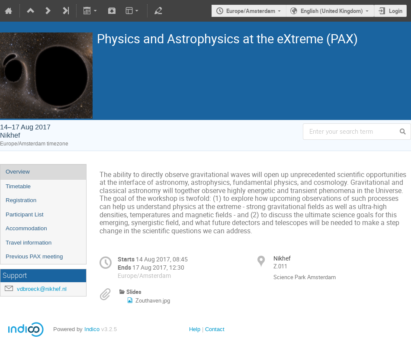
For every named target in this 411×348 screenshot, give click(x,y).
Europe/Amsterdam (250, 11)
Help (194, 329)
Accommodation (26, 228)
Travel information (28, 242)
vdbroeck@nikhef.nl (42, 289)
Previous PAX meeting (34, 256)
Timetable (18, 186)
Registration (21, 200)
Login (395, 11)
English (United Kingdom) (332, 11)
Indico (92, 329)
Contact (215, 329)
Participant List (24, 214)
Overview (18, 171)
